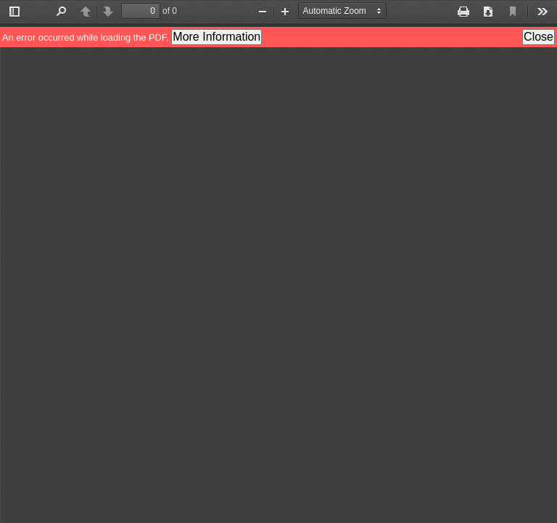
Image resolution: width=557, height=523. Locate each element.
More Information (216, 37)
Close (538, 37)
